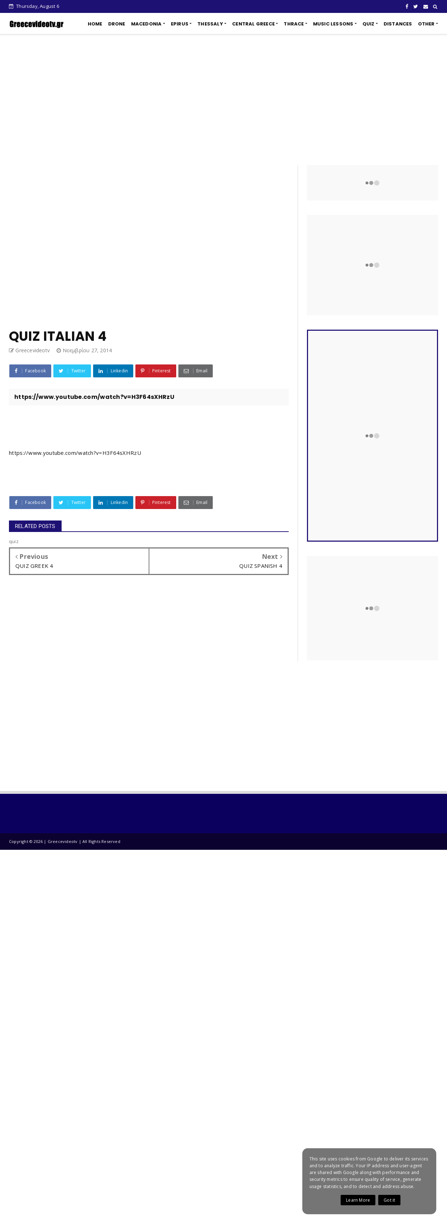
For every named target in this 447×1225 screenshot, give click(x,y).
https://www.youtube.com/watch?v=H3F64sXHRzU (75, 452)
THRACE (294, 23)
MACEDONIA (146, 23)
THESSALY (210, 23)
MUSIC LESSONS (333, 23)
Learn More (358, 1200)
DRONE (116, 23)
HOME (95, 23)
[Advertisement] (223, 99)
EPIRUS (179, 23)
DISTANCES (398, 23)
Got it (389, 1200)
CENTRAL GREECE (253, 23)
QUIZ (368, 23)
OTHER (426, 23)
